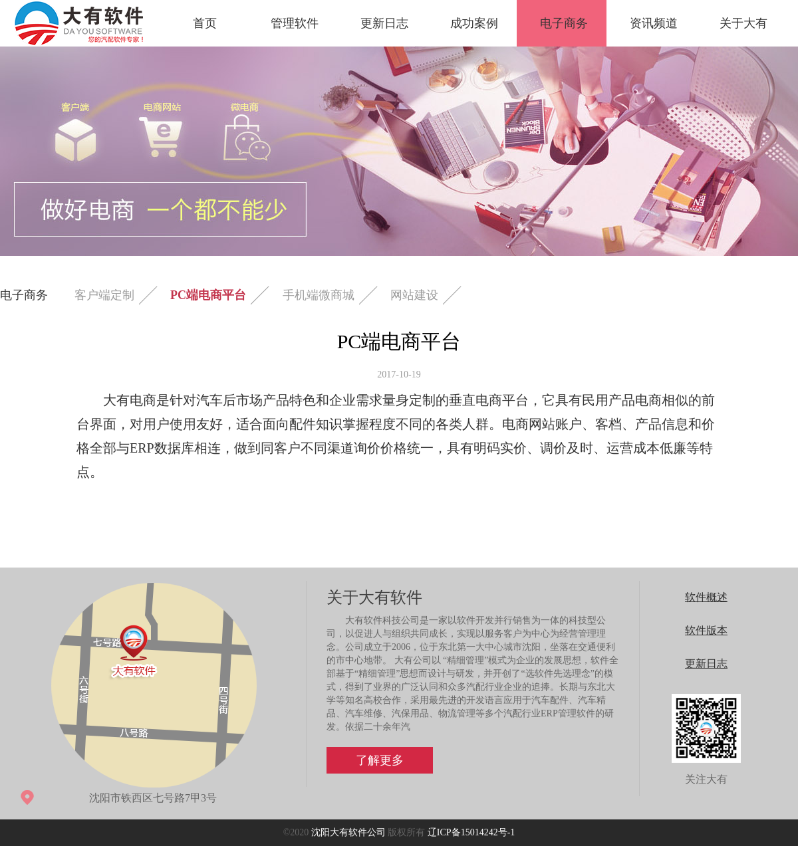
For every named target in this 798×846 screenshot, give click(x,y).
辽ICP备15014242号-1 (471, 832)
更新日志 (384, 23)
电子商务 (564, 23)
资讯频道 (654, 23)
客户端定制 (104, 295)
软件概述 (706, 597)
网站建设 (414, 295)
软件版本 (706, 630)
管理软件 (295, 23)
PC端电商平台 (208, 295)
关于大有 (743, 23)
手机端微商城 (318, 295)
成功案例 (474, 23)
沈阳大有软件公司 (348, 832)
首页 (205, 23)
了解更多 (380, 760)
